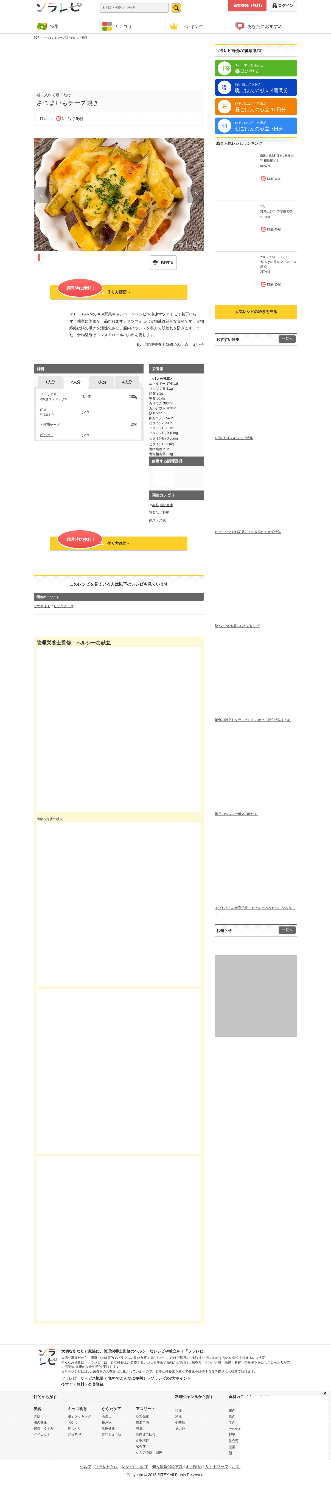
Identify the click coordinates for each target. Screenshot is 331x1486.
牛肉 (232, 1423)
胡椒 (43, 410)
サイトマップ (216, 1466)
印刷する (166, 262)
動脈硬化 (108, 1428)
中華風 (180, 1423)
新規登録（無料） (248, 5)
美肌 (155, 505)
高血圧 (107, 1416)
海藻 (232, 1447)
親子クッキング (79, 1416)
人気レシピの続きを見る (256, 311)
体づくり (74, 1428)
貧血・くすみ (44, 1428)
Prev (42, 195)
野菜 (165, 513)
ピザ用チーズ (50, 425)
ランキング (185, 26)
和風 (178, 1411)
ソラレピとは (106, 1466)
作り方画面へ (93, 291)
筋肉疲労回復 (146, 1434)
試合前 (141, 1446)
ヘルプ (85, 1466)
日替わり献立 (280, 1362)
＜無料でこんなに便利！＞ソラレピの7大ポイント (147, 1378)
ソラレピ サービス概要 (82, 1378)
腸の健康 (166, 505)
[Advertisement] (119, 63)
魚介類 (234, 1441)
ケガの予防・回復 (149, 1452)
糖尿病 (107, 1422)
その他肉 (235, 1429)
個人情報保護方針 (167, 1466)
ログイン (283, 5)
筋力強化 (142, 1416)
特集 (48, 26)
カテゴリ (117, 26)
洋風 (162, 520)
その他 (180, 1429)
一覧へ (287, 339)
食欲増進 (142, 1440)
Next (195, 195)
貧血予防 (142, 1422)
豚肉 (232, 1417)
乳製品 (154, 513)
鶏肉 (232, 1411)
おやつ (73, 1422)
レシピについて (135, 1466)
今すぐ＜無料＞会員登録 (82, 1384)
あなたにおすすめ (258, 26)
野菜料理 (74, 1434)
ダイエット (42, 1434)
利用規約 (194, 1466)
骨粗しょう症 (112, 1434)
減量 (139, 1428)
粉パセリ (46, 435)
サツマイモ (48, 395)
